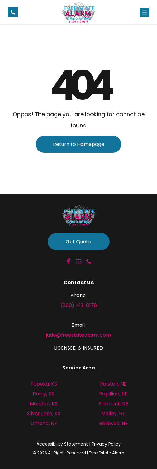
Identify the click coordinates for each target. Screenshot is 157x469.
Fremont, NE (113, 403)
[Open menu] (144, 12)
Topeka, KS (43, 383)
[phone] (89, 263)
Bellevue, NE (113, 423)
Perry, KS (43, 393)
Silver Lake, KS (43, 413)
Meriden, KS (44, 403)
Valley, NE (113, 413)
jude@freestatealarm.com (78, 335)
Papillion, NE (113, 393)
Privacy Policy (106, 444)
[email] (78, 263)
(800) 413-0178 (78, 305)
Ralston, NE (113, 383)
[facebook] (68, 263)
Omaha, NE (43, 423)
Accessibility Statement (62, 444)
